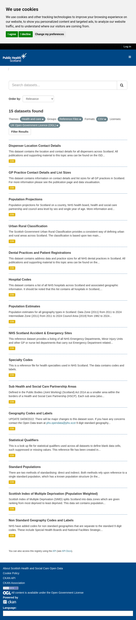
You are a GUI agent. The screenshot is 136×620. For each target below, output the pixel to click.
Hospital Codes (20, 279)
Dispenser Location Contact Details (35, 145)
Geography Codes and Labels (30, 413)
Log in (127, 46)
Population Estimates (24, 306)
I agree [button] (12, 34)
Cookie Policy (11, 573)
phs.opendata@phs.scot (61, 422)
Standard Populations (25, 467)
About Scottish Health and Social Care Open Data (33, 568)
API (54, 551)
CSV (12, 161)
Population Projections (25, 199)
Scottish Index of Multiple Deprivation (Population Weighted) (53, 493)
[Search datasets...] (63, 85)
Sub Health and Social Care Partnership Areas (42, 386)
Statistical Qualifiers (23, 440)
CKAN (9, 602)
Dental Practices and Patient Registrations (40, 252)
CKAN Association (14, 582)
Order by (14, 98)
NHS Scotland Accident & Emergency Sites (40, 333)
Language (9, 607)
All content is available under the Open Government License (43, 592)
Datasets (18, 69)
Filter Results (19, 131)
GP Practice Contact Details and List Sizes (40, 172)
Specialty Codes (21, 360)
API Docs (67, 551)
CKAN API (9, 578)
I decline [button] (26, 34)
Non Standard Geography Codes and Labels (41, 520)
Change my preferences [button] (49, 34)
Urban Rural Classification (28, 226)
